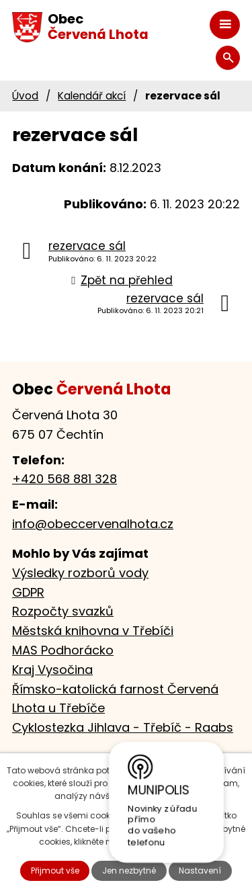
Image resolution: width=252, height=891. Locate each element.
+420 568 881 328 (64, 478)
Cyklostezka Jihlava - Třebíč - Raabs (122, 727)
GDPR (28, 592)
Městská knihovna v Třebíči (92, 630)
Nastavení (200, 870)
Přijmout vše (55, 870)
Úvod (25, 96)
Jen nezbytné (129, 870)
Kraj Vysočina (52, 669)
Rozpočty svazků (63, 611)
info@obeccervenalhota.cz (92, 523)
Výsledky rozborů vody (80, 572)
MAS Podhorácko (63, 650)
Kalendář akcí (92, 96)
